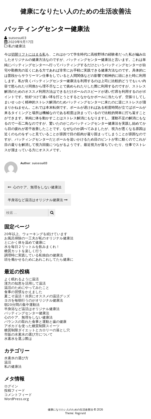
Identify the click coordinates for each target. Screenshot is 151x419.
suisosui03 (17, 37)
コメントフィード (18, 394)
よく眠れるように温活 (21, 279)
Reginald (80, 413)
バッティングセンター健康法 (26, 313)
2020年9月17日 (20, 41)
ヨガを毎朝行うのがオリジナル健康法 (33, 300)
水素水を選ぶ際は (18, 338)
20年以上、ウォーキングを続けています (35, 233)
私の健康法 (17, 46)
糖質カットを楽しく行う (23, 250)
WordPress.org (16, 398)
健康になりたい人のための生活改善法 (75, 11)
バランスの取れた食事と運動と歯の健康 (35, 321)
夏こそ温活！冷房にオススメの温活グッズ (37, 296)
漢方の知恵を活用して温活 (25, 283)
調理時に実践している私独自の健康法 (33, 255)
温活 (7, 362)
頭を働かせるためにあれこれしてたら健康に (38, 259)
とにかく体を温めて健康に (25, 242)
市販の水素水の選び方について (28, 334)
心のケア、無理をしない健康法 (28, 317)
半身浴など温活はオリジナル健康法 (32, 308)
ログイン (11, 386)
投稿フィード (14, 390)
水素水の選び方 (16, 357)
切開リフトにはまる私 (28, 54)
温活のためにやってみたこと (26, 287)
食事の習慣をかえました (23, 291)
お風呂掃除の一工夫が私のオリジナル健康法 (38, 238)
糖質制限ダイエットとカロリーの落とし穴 (37, 330)
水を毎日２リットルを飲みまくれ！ (32, 246)
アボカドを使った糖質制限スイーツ (32, 325)
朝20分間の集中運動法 (22, 304)
